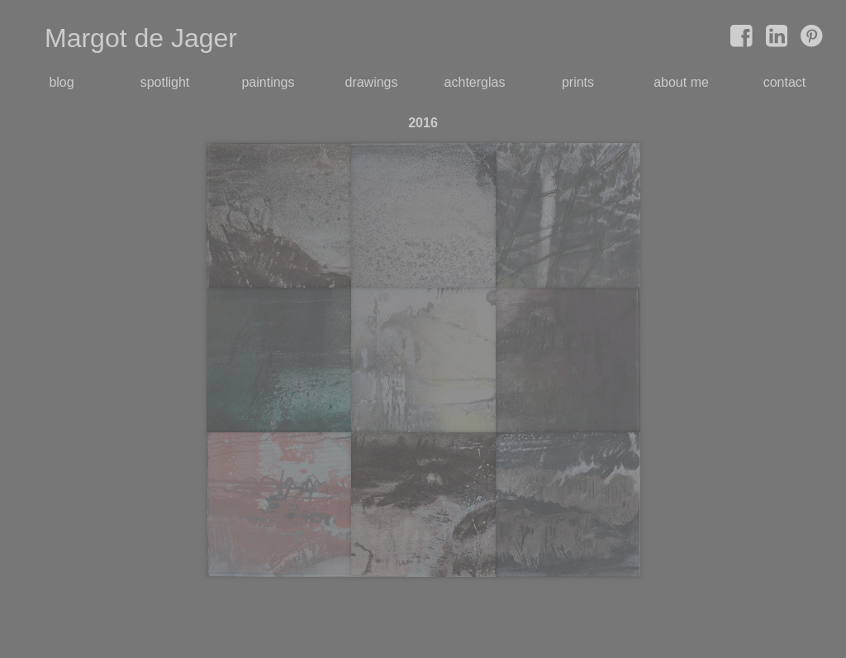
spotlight (165, 82)
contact (784, 82)
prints (578, 82)
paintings (267, 82)
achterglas (475, 82)
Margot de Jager (141, 38)
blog (61, 82)
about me (681, 82)
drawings (371, 82)
